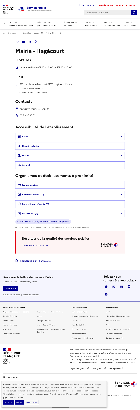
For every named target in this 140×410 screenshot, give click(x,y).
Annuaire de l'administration (83, 338)
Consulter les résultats (33, 245)
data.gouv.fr (117, 368)
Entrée (23, 155)
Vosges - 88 (38, 33)
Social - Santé (8, 320)
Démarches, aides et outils (91, 24)
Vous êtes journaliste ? (114, 333)
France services (28, 185)
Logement (7, 329)
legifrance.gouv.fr (79, 368)
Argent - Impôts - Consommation (50, 312)
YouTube (106, 294)
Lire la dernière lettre (11, 294)
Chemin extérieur (29, 146)
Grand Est (27, 33)
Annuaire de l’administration (112, 24)
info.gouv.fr (99, 368)
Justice (39, 316)
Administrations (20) (31, 194)
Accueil (6, 33)
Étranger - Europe (44, 320)
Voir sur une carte (32, 88)
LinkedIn (121, 287)
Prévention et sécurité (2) (33, 204)
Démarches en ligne (79, 312)
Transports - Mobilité (11, 333)
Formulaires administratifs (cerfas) (85, 316)
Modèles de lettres (79, 325)
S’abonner (10, 288)
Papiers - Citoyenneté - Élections (16, 312)
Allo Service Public (79, 333)
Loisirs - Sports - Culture (46, 325)
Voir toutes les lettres (31, 294)
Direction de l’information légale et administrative (111, 359)
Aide (108, 325)
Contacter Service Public (130, 24)
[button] (35, 42)
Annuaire (16, 33)
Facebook (106, 287)
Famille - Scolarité (10, 316)
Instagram (129, 287)
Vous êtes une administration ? (118, 329)
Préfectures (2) (28, 213)
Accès (23, 136)
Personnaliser (31, 402)
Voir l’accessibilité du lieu (35, 92)
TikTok (113, 287)
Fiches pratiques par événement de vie (46, 24)
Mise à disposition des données (118, 316)
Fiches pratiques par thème (70, 24)
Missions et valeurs (113, 320)
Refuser (19, 402)
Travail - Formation (10, 325)
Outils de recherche (79, 329)
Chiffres (109, 312)
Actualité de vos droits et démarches (21, 24)
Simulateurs (76, 320)
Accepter (8, 402)
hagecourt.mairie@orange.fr (34, 108)
